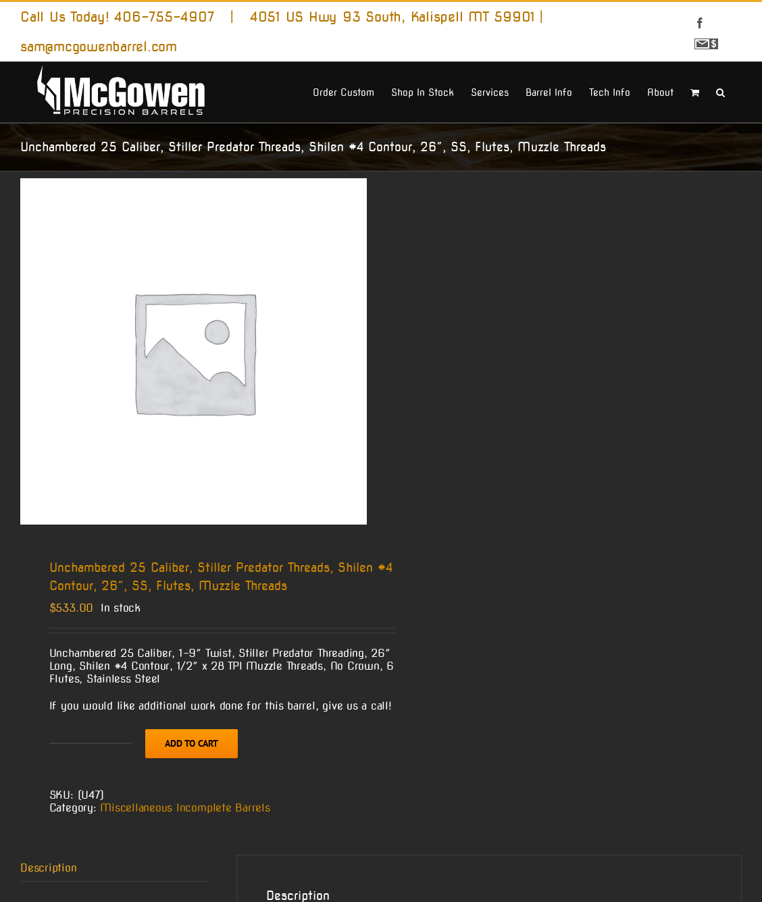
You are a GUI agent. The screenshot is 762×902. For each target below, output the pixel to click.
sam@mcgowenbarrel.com (98, 46)
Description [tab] (48, 867)
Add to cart (191, 743)
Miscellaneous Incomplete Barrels (185, 807)
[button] (720, 91)
